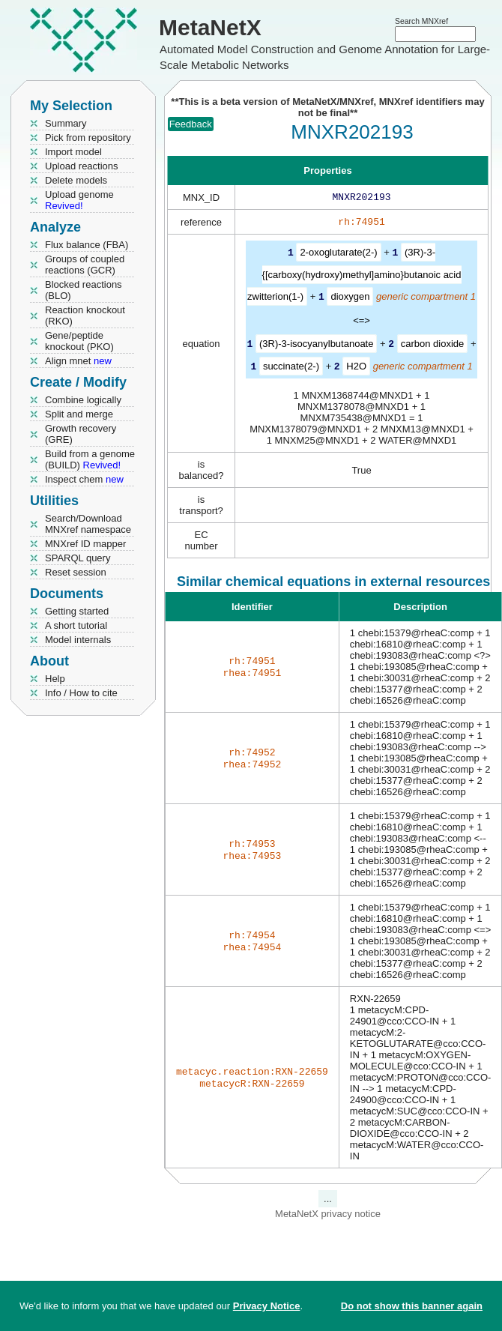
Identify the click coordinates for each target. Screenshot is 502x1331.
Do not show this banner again (412, 1306)
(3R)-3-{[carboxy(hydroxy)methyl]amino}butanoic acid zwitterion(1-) (354, 277)
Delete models (76, 180)
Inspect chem (84, 479)
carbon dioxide (433, 345)
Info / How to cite (81, 692)
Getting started (77, 611)
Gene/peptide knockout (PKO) (79, 341)
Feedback (190, 124)
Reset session (75, 572)
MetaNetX (210, 27)
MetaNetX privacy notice (328, 1213)
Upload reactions (81, 166)
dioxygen (349, 298)
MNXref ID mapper (85, 543)
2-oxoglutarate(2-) (338, 255)
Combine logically (83, 399)
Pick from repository (88, 137)
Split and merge (79, 414)
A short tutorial (76, 625)
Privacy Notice (266, 1306)
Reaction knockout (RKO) (85, 315)
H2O (356, 366)
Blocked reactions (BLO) (83, 290)
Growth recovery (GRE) (80, 434)
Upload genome (79, 200)
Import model (73, 151)
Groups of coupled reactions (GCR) (84, 264)
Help (55, 678)
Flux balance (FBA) (86, 244)
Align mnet (78, 360)
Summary (66, 123)
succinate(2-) (291, 366)
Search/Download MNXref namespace (88, 524)
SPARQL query (77, 558)
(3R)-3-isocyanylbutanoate (316, 345)
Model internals (78, 639)
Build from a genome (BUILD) (90, 459)
